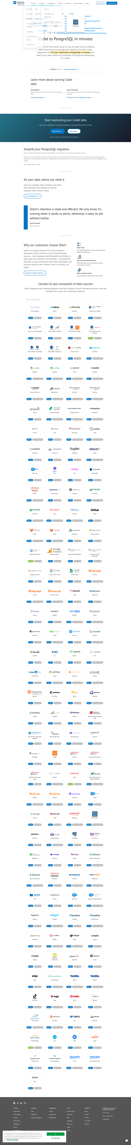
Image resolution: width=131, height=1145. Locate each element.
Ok (55, 1134)
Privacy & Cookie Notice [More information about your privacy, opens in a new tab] (12, 1139)
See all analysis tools (33, 196)
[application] (126, 1140)
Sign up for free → (57, 131)
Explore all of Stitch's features (35, 273)
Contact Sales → (74, 131)
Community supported (71, 69)
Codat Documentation (38, 97)
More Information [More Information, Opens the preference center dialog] (55, 1138)
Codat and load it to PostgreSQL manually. (79, 97)
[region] (34, 1136)
